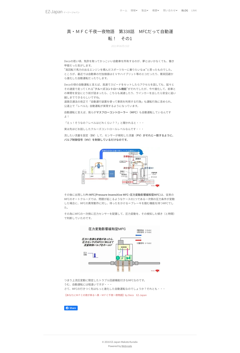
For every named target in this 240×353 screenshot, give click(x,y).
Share (71, 308)
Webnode (127, 346)
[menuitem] (167, 11)
